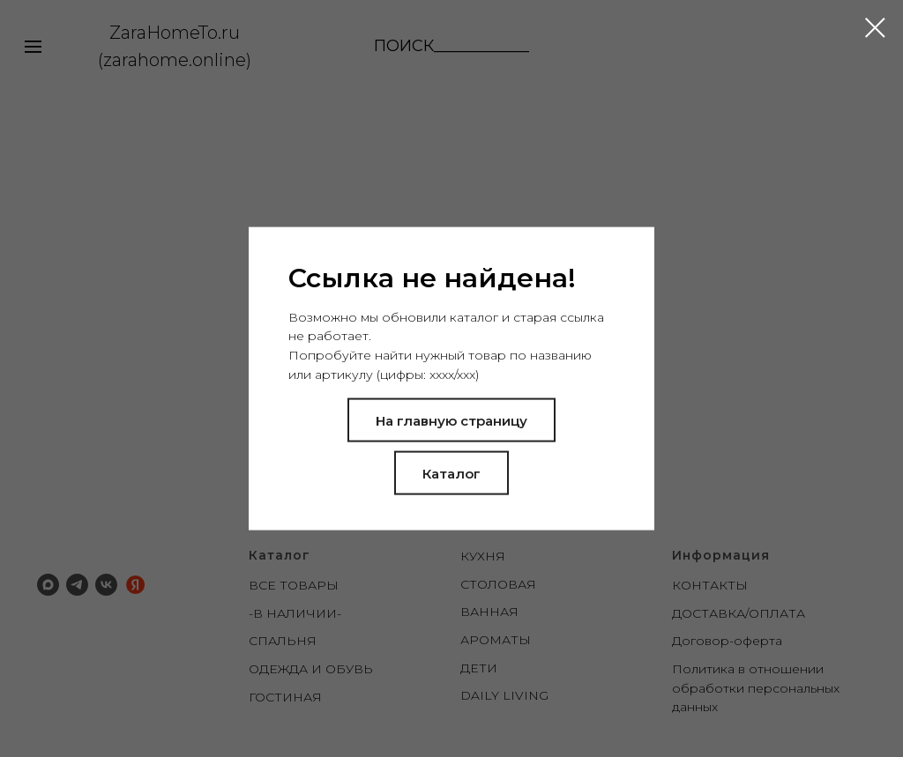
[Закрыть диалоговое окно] (875, 28)
